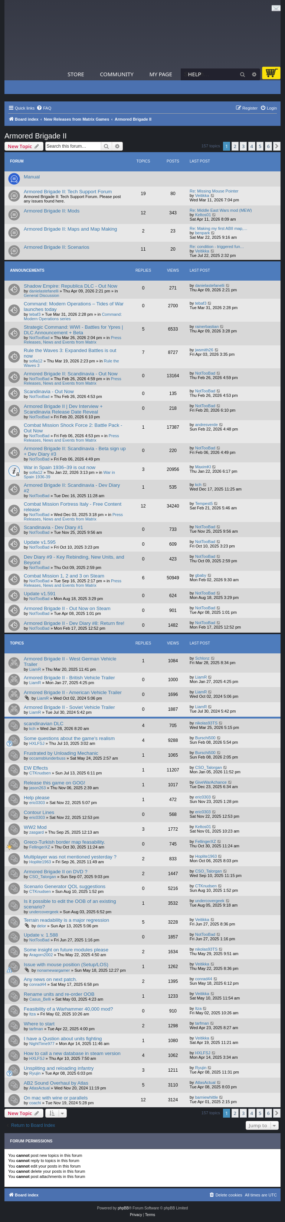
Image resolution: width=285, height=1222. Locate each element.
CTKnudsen (40, 773)
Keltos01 (203, 214)
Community (116, 74)
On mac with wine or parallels (56, 1098)
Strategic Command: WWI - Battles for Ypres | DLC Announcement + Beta (73, 329)
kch (198, 484)
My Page (160, 74)
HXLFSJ (37, 743)
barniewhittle (206, 1097)
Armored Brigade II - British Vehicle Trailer (69, 677)
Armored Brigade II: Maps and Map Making (70, 229)
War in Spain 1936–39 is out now (59, 467)
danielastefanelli (44, 291)
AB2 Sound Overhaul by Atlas (56, 1083)
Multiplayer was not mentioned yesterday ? (70, 857)
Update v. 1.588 (41, 935)
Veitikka (202, 195)
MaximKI (203, 467)
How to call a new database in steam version (72, 1053)
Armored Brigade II (35, 136)
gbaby (200, 575)
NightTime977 (42, 1043)
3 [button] (243, 146)
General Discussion (41, 295)
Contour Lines (39, 812)
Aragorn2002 (41, 955)
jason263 (37, 788)
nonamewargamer (53, 970)
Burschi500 (205, 738)
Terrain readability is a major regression (66, 920)
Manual (32, 177)
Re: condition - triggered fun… (217, 246)
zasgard (36, 832)
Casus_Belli (40, 999)
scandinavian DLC (43, 723)
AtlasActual (39, 1088)
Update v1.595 (40, 542)
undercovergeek (44, 912)
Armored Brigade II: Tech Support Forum (68, 191)
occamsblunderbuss (47, 758)
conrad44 (37, 984)
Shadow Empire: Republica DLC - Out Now (70, 286)
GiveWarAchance (211, 782)
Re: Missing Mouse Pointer (214, 191)
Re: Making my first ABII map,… (219, 228)
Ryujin (35, 1073)
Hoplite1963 (40, 862)
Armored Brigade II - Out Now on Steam (67, 608)
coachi (35, 1103)
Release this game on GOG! (54, 783)
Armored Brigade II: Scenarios (56, 247)
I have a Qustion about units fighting (63, 1038)
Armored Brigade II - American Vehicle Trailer (73, 692)
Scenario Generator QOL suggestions (64, 886)
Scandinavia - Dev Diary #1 (53, 527)
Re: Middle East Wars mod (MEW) (221, 210)
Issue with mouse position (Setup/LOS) (66, 964)
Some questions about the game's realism (69, 738)
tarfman (36, 1029)
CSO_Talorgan (208, 767)
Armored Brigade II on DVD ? (56, 871)
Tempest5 (204, 503)
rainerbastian (207, 326)
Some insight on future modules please (66, 950)
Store (76, 74)
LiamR (35, 669)
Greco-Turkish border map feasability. (64, 842)
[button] (277, 146)
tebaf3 (35, 314)
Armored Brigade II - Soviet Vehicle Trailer (69, 707)
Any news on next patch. (50, 979)
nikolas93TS (206, 723)
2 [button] (235, 146)
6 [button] (268, 146)
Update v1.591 (40, 593)
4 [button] (251, 146)
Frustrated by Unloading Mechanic (61, 753)
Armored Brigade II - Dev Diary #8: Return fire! (74, 623)
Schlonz (202, 658)
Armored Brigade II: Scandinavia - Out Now (71, 373)
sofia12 (35, 361)
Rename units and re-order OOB (59, 994)
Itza (32, 1014)
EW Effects (36, 768)
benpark (202, 233)
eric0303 (37, 802)
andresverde (206, 424)
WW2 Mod (35, 827)
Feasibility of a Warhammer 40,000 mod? (68, 1009)
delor (41, 926)
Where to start (39, 1024)
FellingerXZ (39, 847)
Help (195, 74)
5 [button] (260, 146)
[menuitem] (43, 108)
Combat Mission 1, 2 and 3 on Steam (64, 576)
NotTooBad (39, 337)
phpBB (123, 1208)
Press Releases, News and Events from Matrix (72, 339)
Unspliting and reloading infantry (59, 1068)
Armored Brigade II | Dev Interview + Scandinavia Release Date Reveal (63, 409)
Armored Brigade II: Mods (51, 211)
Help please (37, 797)
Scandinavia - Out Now (49, 391)
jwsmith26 (204, 350)
